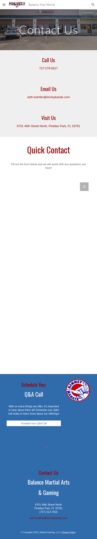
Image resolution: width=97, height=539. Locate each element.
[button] (4, 4)
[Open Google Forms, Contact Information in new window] (84, 186)
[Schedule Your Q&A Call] (34, 423)
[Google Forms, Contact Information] (48, 276)
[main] (48, 30)
